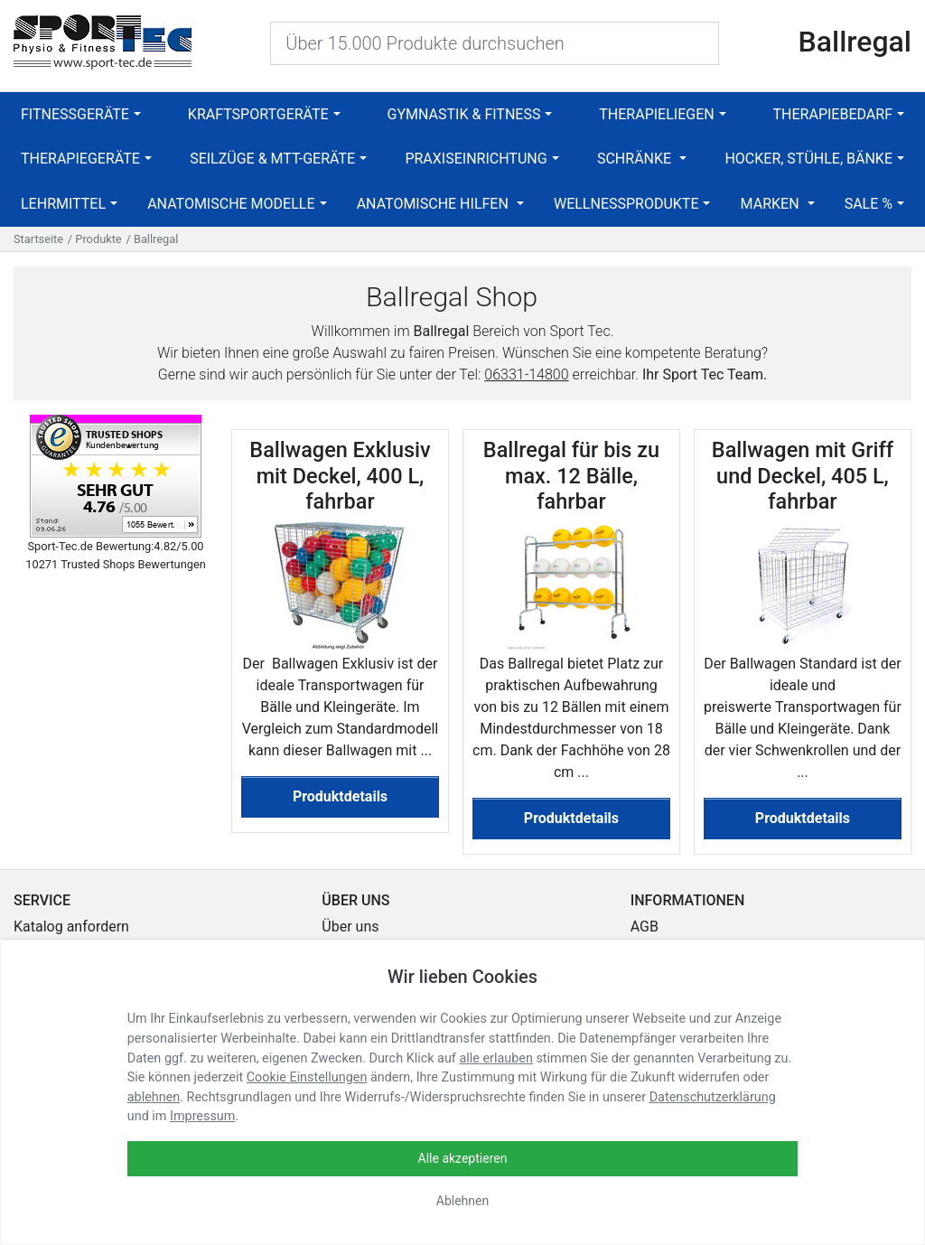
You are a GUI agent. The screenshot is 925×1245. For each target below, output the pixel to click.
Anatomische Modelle (230, 203)
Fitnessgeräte (75, 114)
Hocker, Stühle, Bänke (808, 158)
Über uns (350, 926)
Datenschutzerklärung (712, 1097)
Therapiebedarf (832, 114)
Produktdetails (340, 796)
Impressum (202, 1116)
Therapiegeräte (80, 158)
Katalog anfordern (71, 926)
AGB (645, 926)
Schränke (636, 158)
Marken (772, 203)
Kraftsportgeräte (258, 114)
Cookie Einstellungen (307, 1077)
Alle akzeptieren (463, 1158)
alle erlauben (495, 1058)
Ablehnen (462, 1201)
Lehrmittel (63, 203)
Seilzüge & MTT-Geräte (272, 158)
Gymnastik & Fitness (464, 114)
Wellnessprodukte (626, 203)
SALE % (868, 203)
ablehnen (154, 1097)
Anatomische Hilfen (434, 203)
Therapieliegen (656, 114)
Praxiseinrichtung (476, 158)
